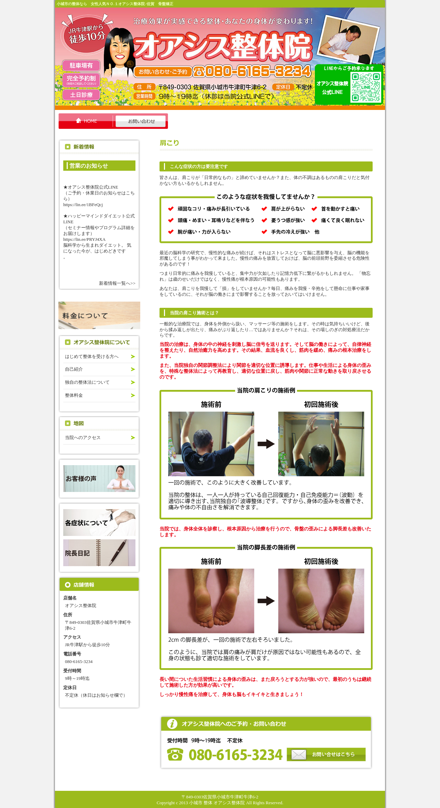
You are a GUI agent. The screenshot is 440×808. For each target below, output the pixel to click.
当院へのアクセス (83, 437)
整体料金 (74, 395)
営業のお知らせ (88, 166)
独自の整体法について (87, 382)
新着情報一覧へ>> (117, 283)
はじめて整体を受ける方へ (92, 356)
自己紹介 (74, 369)
